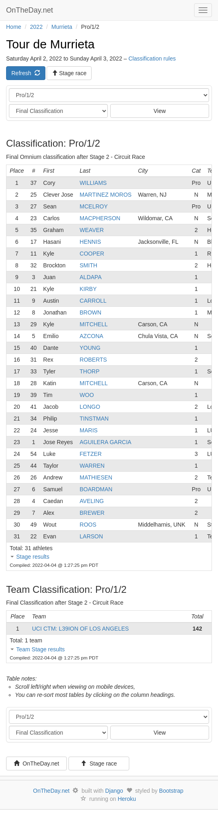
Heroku (127, 799)
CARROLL (93, 300)
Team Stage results (40, 649)
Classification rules (152, 58)
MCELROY (94, 206)
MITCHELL (94, 324)
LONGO (90, 406)
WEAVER (92, 230)
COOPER (92, 253)
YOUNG (90, 348)
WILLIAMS (93, 183)
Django (114, 790)
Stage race (99, 763)
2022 (36, 27)
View (160, 111)
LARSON (91, 536)
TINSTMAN (94, 418)
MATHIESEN (96, 477)
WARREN (92, 465)
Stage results (32, 556)
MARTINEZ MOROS (106, 194)
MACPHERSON (100, 218)
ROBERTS (93, 359)
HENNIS (90, 242)
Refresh (25, 73)
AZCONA (91, 336)
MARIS (89, 430)
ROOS (88, 524)
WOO (87, 395)
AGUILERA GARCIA (106, 442)
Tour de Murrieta (50, 44)
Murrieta (61, 27)
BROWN (91, 312)
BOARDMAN (96, 489)
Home (13, 27)
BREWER (92, 513)
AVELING (92, 501)
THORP (90, 371)
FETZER (91, 454)
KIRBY (88, 289)
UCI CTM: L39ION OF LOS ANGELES (80, 628)
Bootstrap (171, 790)
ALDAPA (91, 277)
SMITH (89, 265)
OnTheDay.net (30, 10)
